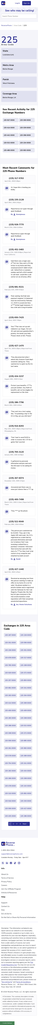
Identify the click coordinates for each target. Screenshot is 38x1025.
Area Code (17, 25)
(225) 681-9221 (16, 286)
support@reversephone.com (12, 854)
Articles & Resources (9, 893)
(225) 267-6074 (16, 478)
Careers (4, 885)
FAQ (3, 910)
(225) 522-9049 (16, 521)
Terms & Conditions (23, 982)
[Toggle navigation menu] (34, 3)
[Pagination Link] (26, 824)
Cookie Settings (7, 1023)
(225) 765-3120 (16, 452)
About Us (4, 874)
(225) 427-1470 (16, 345)
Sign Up (27, 3)
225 (25, 25)
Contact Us (5, 906)
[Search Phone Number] (34, 16)
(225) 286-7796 (16, 402)
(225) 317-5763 (16, 178)
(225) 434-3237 (16, 376)
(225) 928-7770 (16, 224)
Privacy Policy (6, 882)
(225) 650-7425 (16, 317)
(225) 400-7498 (16, 499)
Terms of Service (7, 878)
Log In (17, 3)
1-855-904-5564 (7, 850)
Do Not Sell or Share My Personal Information (18, 917)
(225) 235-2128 (16, 199)
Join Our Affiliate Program (11, 889)
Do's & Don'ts (6, 914)
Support (4, 903)
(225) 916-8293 (16, 426)
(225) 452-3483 (16, 249)
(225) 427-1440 (16, 569)
